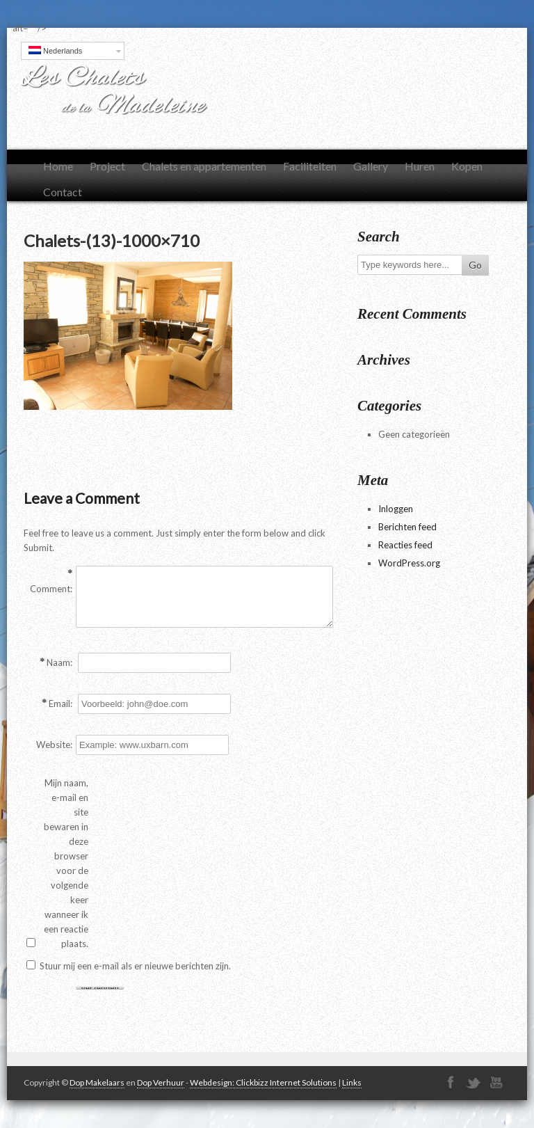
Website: (54, 744)
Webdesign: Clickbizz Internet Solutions (263, 1082)
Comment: (51, 588)
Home (58, 166)
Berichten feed (407, 526)
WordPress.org (409, 563)
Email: (60, 703)
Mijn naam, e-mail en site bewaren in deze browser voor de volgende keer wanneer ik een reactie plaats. (66, 863)
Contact (62, 191)
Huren (420, 166)
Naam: (59, 662)
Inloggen (395, 508)
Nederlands (55, 50)
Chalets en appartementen (204, 166)
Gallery (370, 166)
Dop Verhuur (160, 1082)
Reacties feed (405, 544)
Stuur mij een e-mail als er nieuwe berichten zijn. (135, 965)
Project (107, 166)
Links (352, 1082)
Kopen (467, 166)
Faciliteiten (310, 166)
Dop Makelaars (97, 1082)
